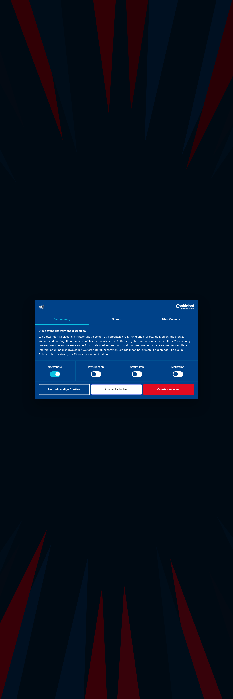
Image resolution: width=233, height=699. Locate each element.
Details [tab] (116, 319)
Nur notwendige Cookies (64, 389)
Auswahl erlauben (116, 389)
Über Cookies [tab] (171, 319)
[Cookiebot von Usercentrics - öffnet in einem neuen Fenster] (178, 307)
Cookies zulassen (168, 389)
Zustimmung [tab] (62, 319)
